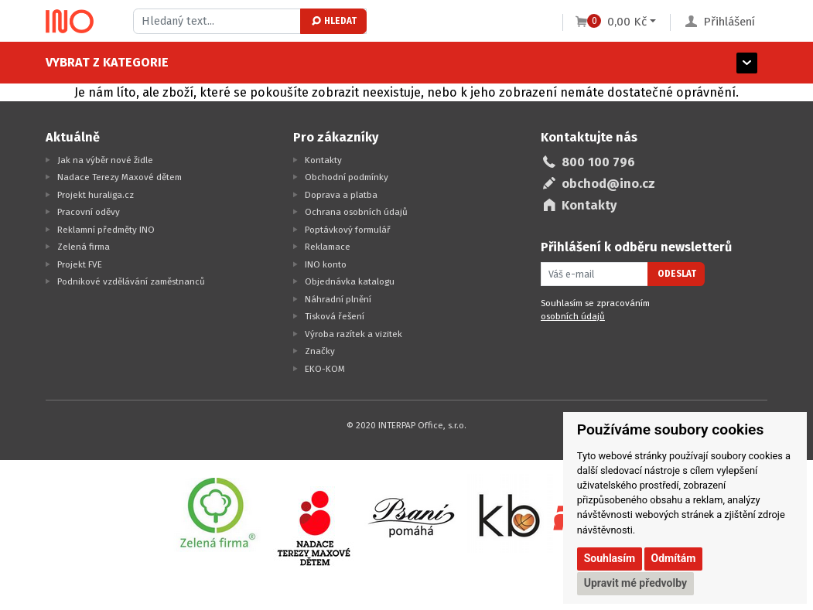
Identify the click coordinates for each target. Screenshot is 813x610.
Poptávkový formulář (348, 229)
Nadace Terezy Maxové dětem (119, 177)
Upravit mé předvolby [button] (635, 583)
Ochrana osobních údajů (356, 211)
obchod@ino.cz (608, 183)
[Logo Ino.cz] (70, 21)
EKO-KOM (325, 368)
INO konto (326, 264)
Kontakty (323, 160)
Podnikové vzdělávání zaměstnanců (131, 281)
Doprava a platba (341, 194)
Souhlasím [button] (610, 558)
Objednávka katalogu (350, 281)
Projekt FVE (79, 264)
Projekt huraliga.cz (95, 194)
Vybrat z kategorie (107, 62)
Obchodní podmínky (346, 177)
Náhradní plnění (338, 299)
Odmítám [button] (673, 558)
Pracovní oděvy (88, 211)
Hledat (333, 20)
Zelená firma (83, 246)
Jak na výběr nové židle (105, 160)
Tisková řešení (334, 316)
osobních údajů (573, 316)
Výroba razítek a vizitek (353, 334)
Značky (320, 351)
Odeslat (677, 273)
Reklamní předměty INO (106, 229)
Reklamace (327, 246)
